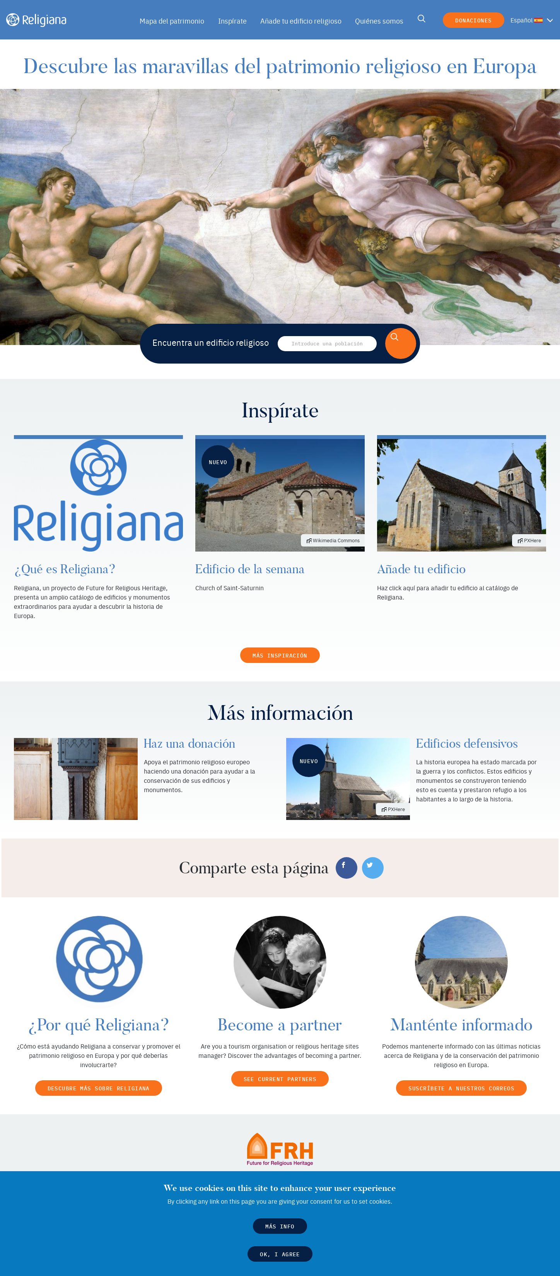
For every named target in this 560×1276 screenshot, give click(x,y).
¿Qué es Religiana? (61, 569)
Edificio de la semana (248, 569)
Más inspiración (280, 645)
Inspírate (234, 20)
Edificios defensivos (466, 734)
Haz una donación (188, 734)
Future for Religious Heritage (348, 1169)
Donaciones (472, 20)
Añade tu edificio (420, 569)
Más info (280, 1227)
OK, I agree (280, 1255)
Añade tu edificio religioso (300, 20)
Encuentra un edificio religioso (210, 342)
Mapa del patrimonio (175, 20)
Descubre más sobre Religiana (98, 1078)
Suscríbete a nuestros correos (461, 1078)
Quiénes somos (377, 20)
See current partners (280, 1069)
